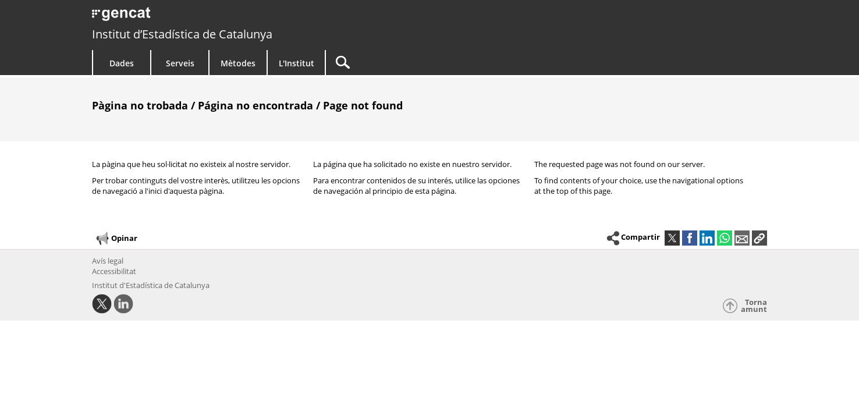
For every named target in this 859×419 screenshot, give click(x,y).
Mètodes (238, 63)
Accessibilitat (114, 271)
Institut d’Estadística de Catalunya (182, 34)
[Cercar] (425, 62)
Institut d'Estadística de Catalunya (151, 285)
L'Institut (296, 63)
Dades (121, 63)
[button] (759, 238)
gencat (227, 17)
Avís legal (107, 260)
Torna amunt (754, 306)
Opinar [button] (116, 238)
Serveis (180, 63)
